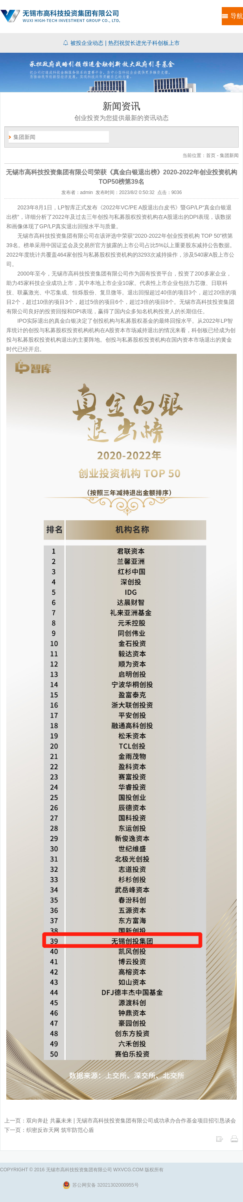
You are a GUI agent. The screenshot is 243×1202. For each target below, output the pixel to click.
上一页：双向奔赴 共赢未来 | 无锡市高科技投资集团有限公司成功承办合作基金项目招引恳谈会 (120, 1120)
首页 (210, 155)
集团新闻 (24, 137)
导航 (236, 16)
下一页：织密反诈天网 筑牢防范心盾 (49, 1130)
